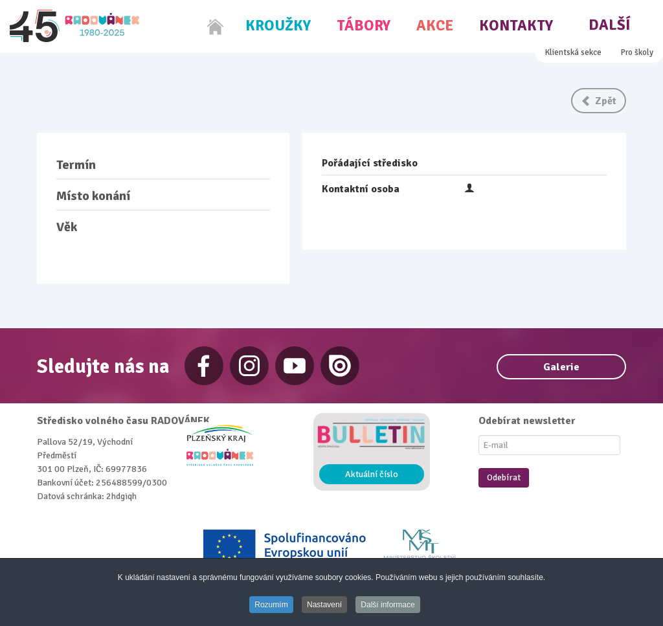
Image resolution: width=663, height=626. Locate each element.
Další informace (387, 604)
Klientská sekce (573, 52)
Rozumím (270, 604)
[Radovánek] (74, 26)
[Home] (215, 26)
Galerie (561, 367)
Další (610, 25)
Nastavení (324, 604)
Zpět (598, 101)
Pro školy (637, 52)
